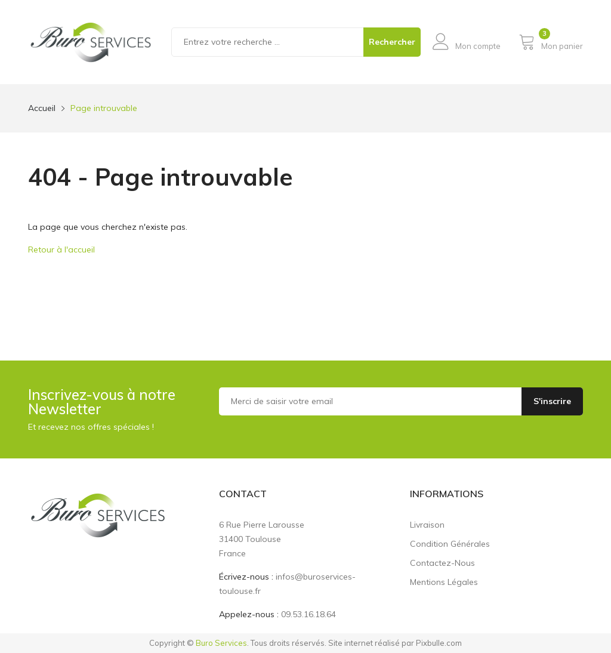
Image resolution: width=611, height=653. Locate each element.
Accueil (41, 108)
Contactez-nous (442, 562)
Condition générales (450, 543)
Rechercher (392, 41)
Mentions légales (444, 582)
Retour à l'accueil (61, 249)
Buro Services (221, 643)
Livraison (427, 524)
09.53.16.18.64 (308, 614)
